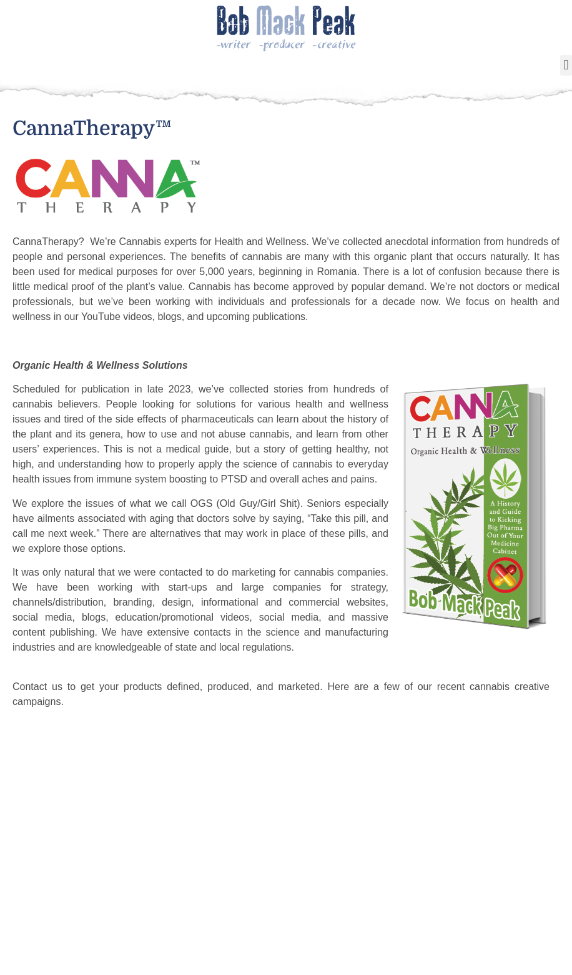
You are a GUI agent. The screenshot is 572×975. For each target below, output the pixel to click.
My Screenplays (326, 873)
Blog (489, 858)
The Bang (218, 888)
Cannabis (406, 888)
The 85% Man (227, 873)
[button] (566, 65)
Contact (496, 873)
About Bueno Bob (123, 858)
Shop (94, 903)
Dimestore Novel (235, 903)
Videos (98, 918)
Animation (409, 873)
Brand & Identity (423, 903)
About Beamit (417, 858)
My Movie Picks (326, 888)
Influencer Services (128, 888)
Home (33, 831)
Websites (406, 918)
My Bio (305, 858)
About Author (227, 858)
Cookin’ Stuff (112, 873)
